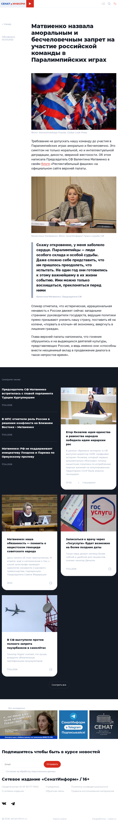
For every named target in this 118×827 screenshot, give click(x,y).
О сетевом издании (13, 791)
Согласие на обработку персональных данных (30, 771)
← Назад (6, 24)
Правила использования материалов (92, 791)
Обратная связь (55, 791)
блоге (45, 164)
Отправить (52, 764)
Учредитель (52, 786)
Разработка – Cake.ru (104, 818)
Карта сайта (59, 818)
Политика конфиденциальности (89, 786)
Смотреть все (59, 685)
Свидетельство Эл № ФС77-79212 (20, 786)
